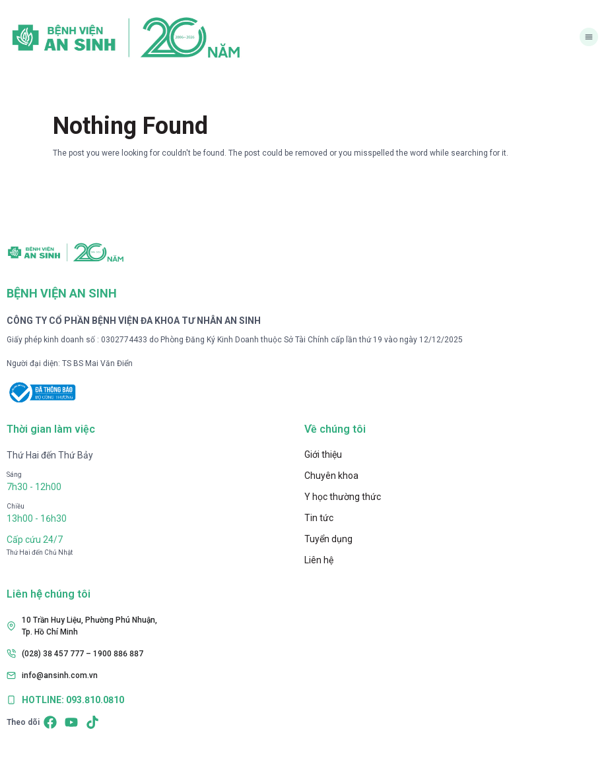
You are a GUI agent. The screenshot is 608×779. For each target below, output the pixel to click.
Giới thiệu (323, 454)
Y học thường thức (342, 496)
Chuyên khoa (331, 475)
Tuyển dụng (328, 539)
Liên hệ (318, 560)
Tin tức (318, 518)
